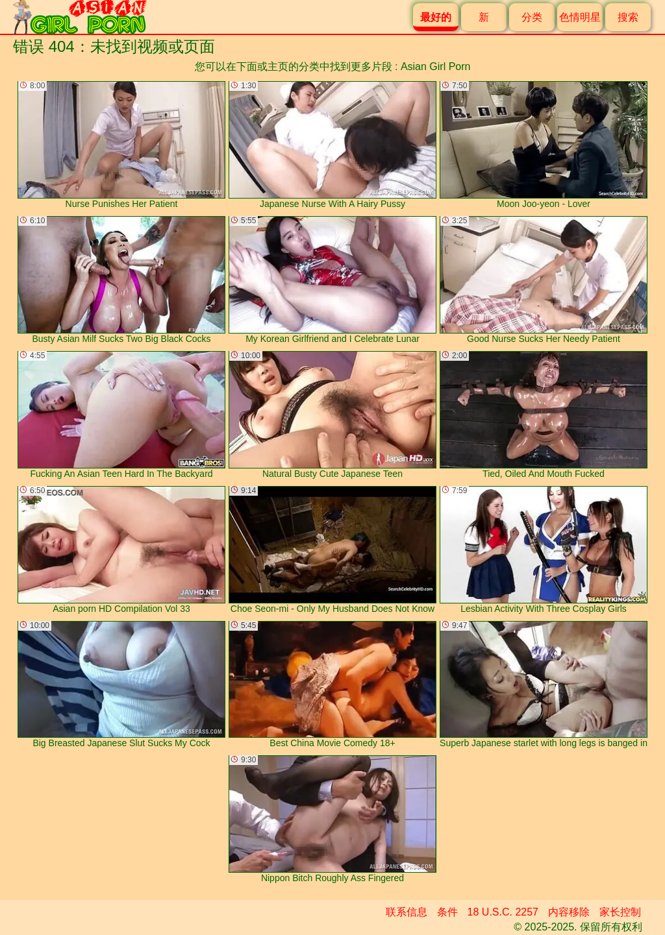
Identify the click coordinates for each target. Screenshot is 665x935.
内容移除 (569, 911)
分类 (531, 17)
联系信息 (406, 911)
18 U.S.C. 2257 (503, 911)
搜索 (628, 17)
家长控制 (620, 911)
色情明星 (580, 17)
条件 (447, 911)
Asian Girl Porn (436, 66)
